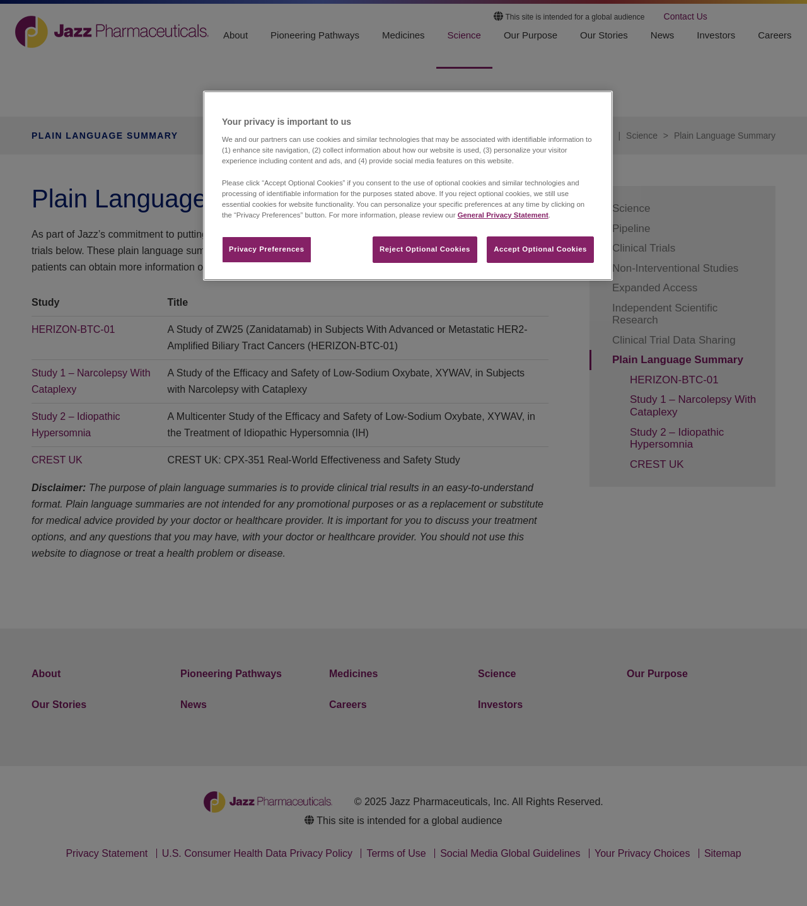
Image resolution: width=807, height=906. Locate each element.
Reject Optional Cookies (425, 249)
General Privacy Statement (503, 215)
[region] (408, 186)
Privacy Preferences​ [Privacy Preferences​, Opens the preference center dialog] (267, 249)
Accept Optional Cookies (540, 249)
